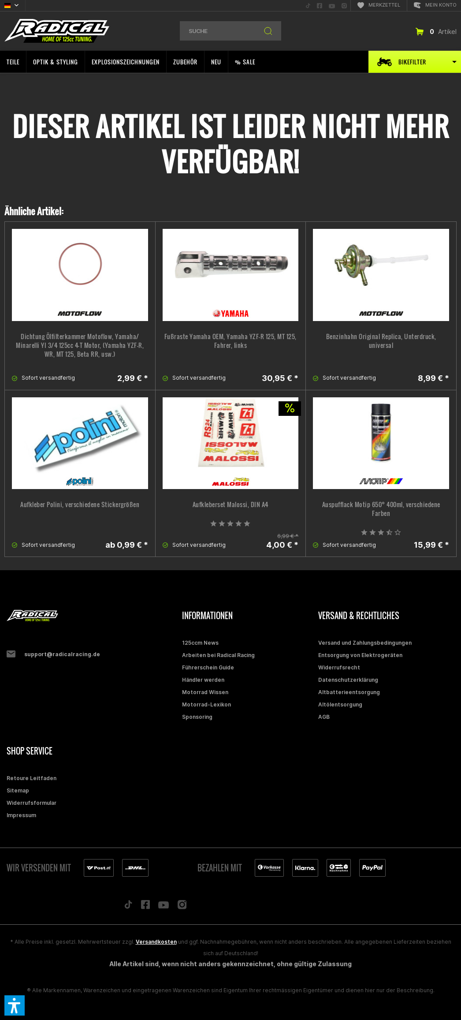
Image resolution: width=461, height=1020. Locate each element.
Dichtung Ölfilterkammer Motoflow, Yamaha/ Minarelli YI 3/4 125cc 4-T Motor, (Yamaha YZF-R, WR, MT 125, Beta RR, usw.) (80, 345)
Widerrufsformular (31, 803)
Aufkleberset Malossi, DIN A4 (230, 504)
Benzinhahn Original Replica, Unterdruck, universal (381, 341)
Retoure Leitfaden (31, 778)
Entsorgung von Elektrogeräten (360, 655)
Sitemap (18, 790)
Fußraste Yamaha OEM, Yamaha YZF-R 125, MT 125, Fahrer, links (230, 341)
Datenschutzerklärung (348, 679)
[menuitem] (308, 5)
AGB (324, 717)
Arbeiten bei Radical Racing (218, 655)
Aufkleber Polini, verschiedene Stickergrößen (79, 504)
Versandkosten (156, 941)
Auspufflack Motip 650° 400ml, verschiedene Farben (381, 509)
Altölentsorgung (340, 704)
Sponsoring (197, 717)
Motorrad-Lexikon (206, 704)
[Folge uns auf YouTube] (163, 906)
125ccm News (200, 642)
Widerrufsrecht (339, 667)
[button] (14, 1005)
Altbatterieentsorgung (349, 692)
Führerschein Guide (208, 667)
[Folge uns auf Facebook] (145, 906)
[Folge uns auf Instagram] (182, 907)
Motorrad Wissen (205, 692)
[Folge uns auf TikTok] (128, 906)
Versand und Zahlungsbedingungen (365, 642)
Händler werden (203, 679)
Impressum (21, 815)
